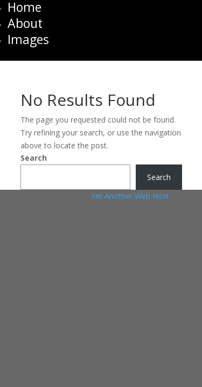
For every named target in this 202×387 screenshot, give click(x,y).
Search (33, 158)
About (25, 23)
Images (28, 39)
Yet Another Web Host (130, 196)
